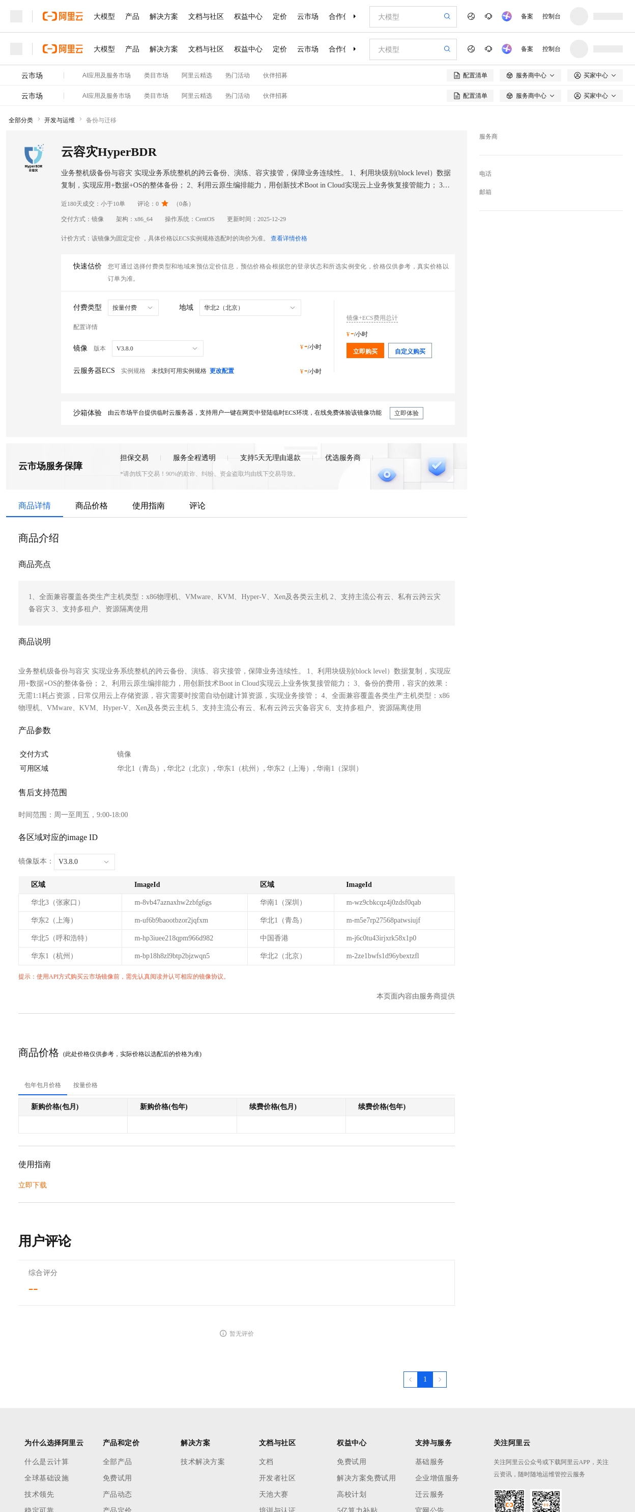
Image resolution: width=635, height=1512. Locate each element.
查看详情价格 (289, 238)
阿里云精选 (197, 75)
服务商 (488, 136)
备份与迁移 (101, 120)
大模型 (104, 16)
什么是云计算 (46, 1462)
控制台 (551, 16)
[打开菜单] (16, 16)
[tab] (42, 1085)
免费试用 (117, 1478)
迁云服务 (430, 1494)
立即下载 (32, 1185)
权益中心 (248, 16)
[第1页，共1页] (425, 1379)
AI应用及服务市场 (106, 75)
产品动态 (117, 1494)
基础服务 (430, 1462)
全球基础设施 (46, 1478)
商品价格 (91, 505)
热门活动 (237, 75)
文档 (266, 1462)
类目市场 (156, 75)
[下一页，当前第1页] (439, 1379)
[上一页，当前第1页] (410, 1379)
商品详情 (34, 505)
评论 (197, 505)
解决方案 (164, 16)
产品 (132, 16)
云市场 (308, 16)
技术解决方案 (203, 1462)
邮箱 (485, 192)
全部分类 (21, 120)
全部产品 (117, 1462)
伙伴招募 (275, 75)
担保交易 (134, 458)
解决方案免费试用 (366, 1478)
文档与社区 (206, 16)
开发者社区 (277, 1478)
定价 (280, 16)
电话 (485, 173)
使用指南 (148, 505)
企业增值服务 (437, 1478)
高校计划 (351, 1494)
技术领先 (39, 1494)
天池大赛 (273, 1494)
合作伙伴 (343, 16)
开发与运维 (59, 120)
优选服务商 (343, 458)
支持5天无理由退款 (270, 458)
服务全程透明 (194, 458)
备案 (527, 16)
